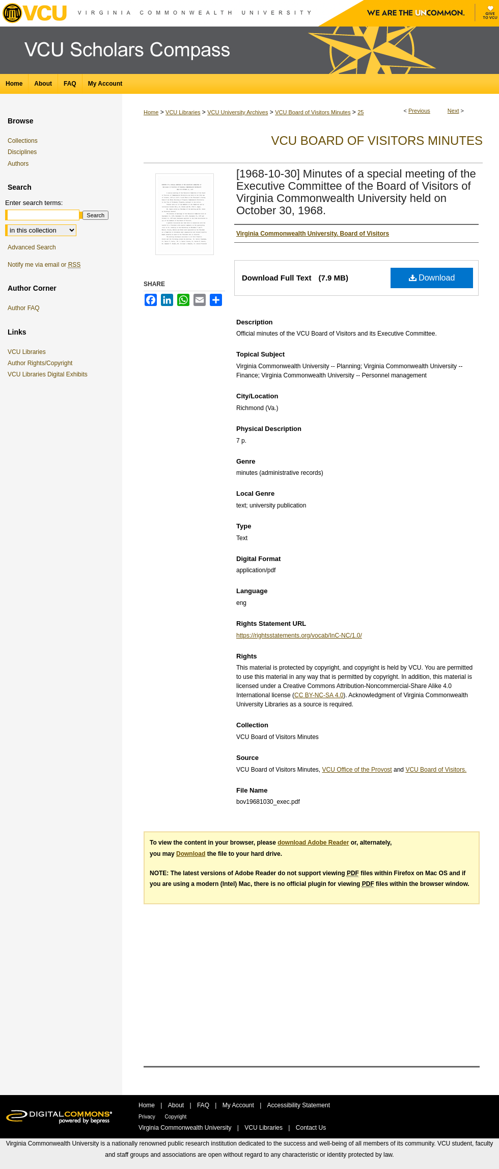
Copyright (176, 1117)
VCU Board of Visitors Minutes (312, 112)
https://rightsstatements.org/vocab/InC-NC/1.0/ (299, 635)
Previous (419, 111)
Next (453, 111)
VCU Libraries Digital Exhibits (49, 374)
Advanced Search (32, 247)
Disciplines (22, 152)
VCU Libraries (182, 112)
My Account (239, 1105)
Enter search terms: (34, 203)
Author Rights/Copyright (41, 363)
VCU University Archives (237, 112)
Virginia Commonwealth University (185, 1127)
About (177, 1105)
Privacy (147, 1117)
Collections (23, 140)
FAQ (204, 1105)
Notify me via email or (44, 264)
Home (151, 112)
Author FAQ (24, 308)
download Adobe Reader (313, 842)
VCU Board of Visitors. (435, 769)
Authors (18, 163)
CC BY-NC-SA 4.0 (318, 695)
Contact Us (311, 1127)
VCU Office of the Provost (357, 769)
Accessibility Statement (298, 1105)
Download (432, 277)
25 (360, 112)
